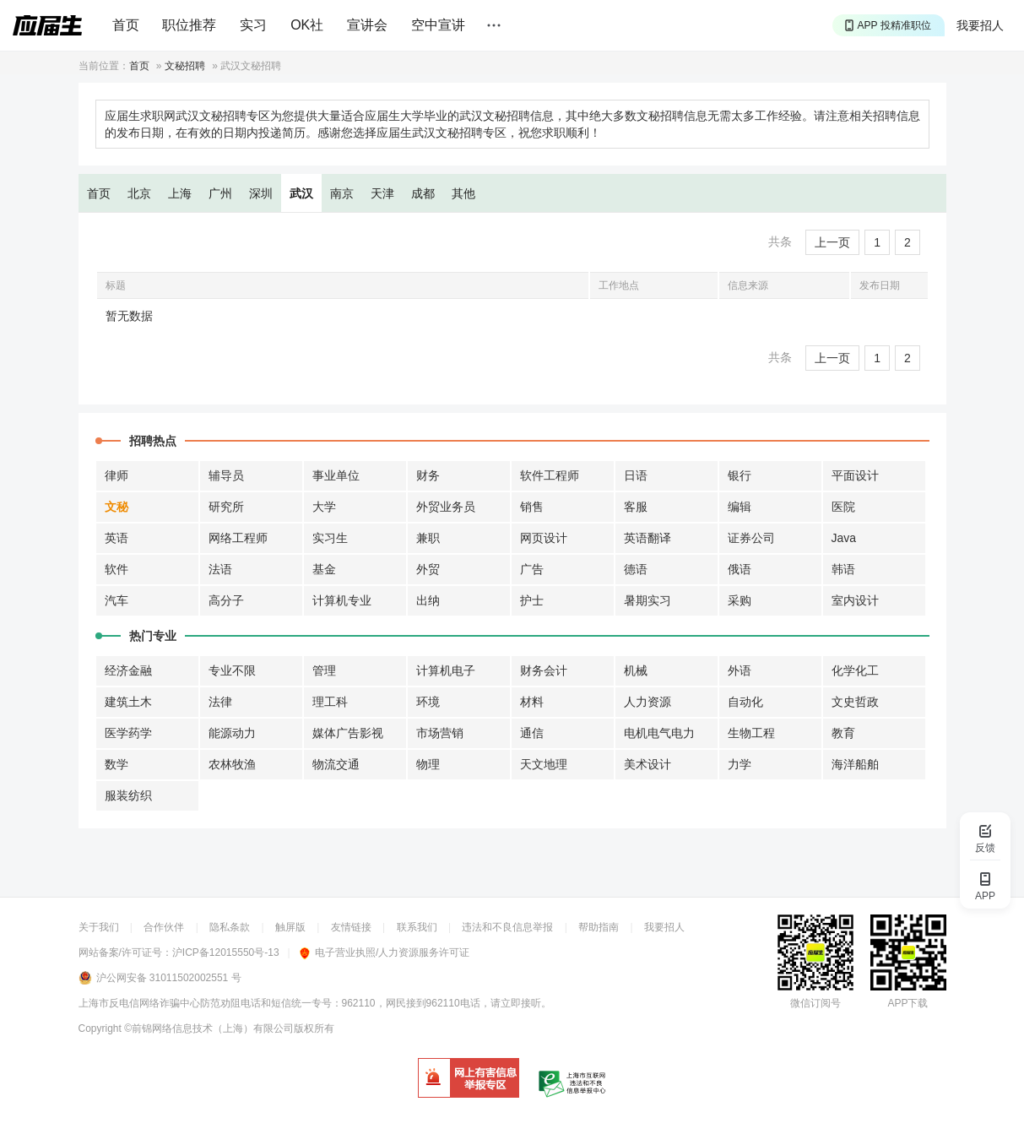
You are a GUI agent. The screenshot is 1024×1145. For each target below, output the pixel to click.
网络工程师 (238, 538)
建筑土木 (128, 701)
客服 (635, 506)
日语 (635, 475)
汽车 (116, 600)
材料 (532, 701)
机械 (635, 670)
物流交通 (336, 764)
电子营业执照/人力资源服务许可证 (384, 952)
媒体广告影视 (347, 733)
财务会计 (543, 670)
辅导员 (226, 475)
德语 (635, 569)
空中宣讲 (438, 25)
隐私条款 (229, 927)
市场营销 (439, 733)
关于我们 (99, 927)
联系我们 (417, 927)
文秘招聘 (185, 66)
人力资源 (647, 701)
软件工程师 (549, 475)
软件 (116, 569)
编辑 (739, 506)
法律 (220, 701)
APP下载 (907, 1003)
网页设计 (543, 538)
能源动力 (232, 733)
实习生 (330, 538)
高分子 (226, 600)
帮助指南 (598, 927)
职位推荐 (189, 25)
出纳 (428, 600)
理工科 (330, 701)
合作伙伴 (164, 927)
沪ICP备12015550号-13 (225, 952)
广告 (532, 569)
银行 (739, 475)
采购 (739, 600)
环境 (428, 701)
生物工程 (751, 733)
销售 (532, 506)
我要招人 (980, 25)
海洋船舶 (855, 764)
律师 (116, 475)
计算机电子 (445, 670)
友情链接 (351, 927)
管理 (324, 670)
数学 (116, 764)
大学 (324, 506)
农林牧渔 (232, 764)
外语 (739, 670)
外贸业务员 (445, 506)
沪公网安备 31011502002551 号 (168, 978)
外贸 (428, 569)
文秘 (116, 506)
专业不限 (232, 670)
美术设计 (647, 764)
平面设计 (855, 475)
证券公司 (751, 538)
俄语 (739, 569)
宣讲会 (367, 25)
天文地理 (543, 764)
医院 (843, 506)
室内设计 (855, 600)
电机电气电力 (659, 733)
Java (844, 538)
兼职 (428, 538)
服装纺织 (128, 795)
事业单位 (336, 475)
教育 (843, 733)
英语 (116, 538)
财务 (428, 475)
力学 (739, 764)
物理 (428, 764)
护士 (532, 600)
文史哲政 (855, 701)
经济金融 (128, 670)
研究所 (226, 506)
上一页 (832, 242)
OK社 (306, 25)
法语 (220, 569)
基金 (324, 569)
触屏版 (290, 927)
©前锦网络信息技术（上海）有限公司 (209, 1028)
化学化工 (855, 670)
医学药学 (128, 733)
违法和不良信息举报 (507, 927)
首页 (125, 25)
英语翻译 (647, 538)
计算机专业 (341, 600)
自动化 (745, 701)
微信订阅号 (815, 1003)
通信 (532, 733)
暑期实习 (647, 600)
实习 (253, 25)
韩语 (843, 569)
